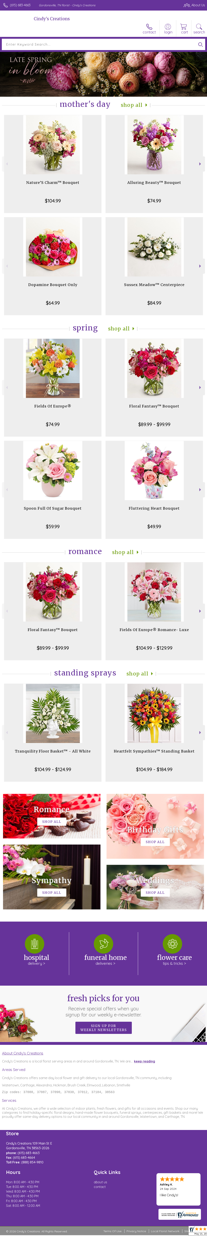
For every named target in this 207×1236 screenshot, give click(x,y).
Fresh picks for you (104, 1005)
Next (200, 164)
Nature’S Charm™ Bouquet (52, 182)
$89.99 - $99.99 (154, 424)
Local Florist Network (165, 1232)
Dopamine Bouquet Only (52, 284)
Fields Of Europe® (52, 406)
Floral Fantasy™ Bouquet (154, 406)
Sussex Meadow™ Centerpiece (154, 284)
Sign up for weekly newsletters (103, 1028)
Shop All (132, 105)
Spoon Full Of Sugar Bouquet (53, 508)
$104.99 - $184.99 (154, 769)
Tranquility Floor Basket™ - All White (53, 751)
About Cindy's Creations (22, 1053)
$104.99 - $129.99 (154, 648)
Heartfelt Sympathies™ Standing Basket (154, 751)
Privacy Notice (136, 1232)
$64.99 (53, 303)
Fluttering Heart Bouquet (154, 508)
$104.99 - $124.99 (53, 769)
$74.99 (154, 201)
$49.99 (154, 526)
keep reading (144, 1061)
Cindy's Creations (52, 18)
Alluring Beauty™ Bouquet (154, 182)
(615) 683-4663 (20, 5)
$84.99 (154, 303)
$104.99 (53, 201)
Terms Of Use (112, 1232)
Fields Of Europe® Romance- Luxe (154, 629)
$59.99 (53, 526)
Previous (6, 164)
